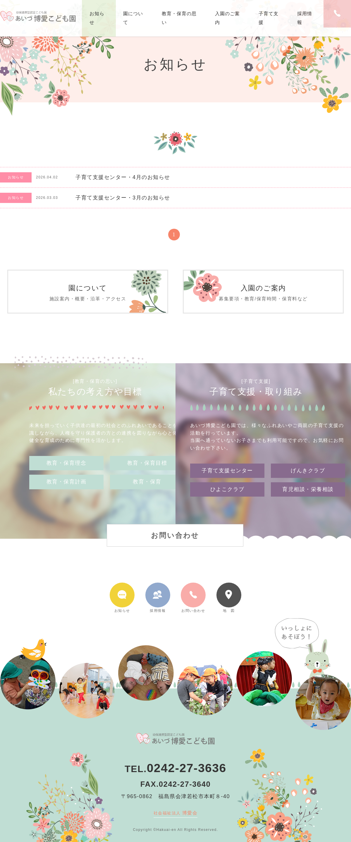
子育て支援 (268, 18)
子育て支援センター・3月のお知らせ (122, 198)
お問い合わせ (175, 528)
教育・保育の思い (179, 18)
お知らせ (97, 18)
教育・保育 (147, 489)
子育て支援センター (227, 463)
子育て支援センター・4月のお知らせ (122, 177)
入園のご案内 (227, 18)
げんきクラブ (308, 463)
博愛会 (176, 812)
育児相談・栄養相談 (308, 482)
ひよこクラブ (227, 482)
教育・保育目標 (147, 470)
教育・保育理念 (67, 470)
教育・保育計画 (67, 489)
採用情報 (304, 18)
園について (133, 18)
